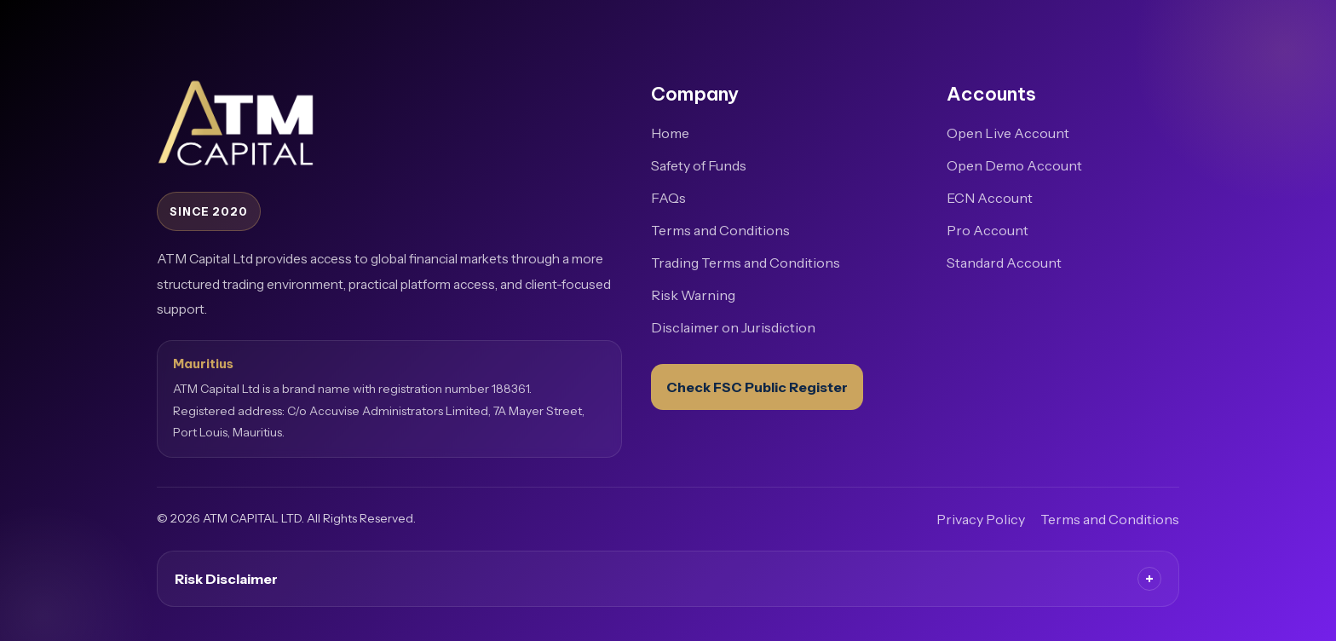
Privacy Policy (980, 519)
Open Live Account (1008, 132)
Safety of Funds (698, 165)
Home (670, 132)
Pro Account (987, 230)
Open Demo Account (1014, 165)
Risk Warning (693, 294)
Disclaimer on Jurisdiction (733, 327)
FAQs (668, 197)
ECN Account (990, 197)
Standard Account (1004, 262)
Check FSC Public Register (757, 387)
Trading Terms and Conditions (745, 262)
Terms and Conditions (720, 230)
